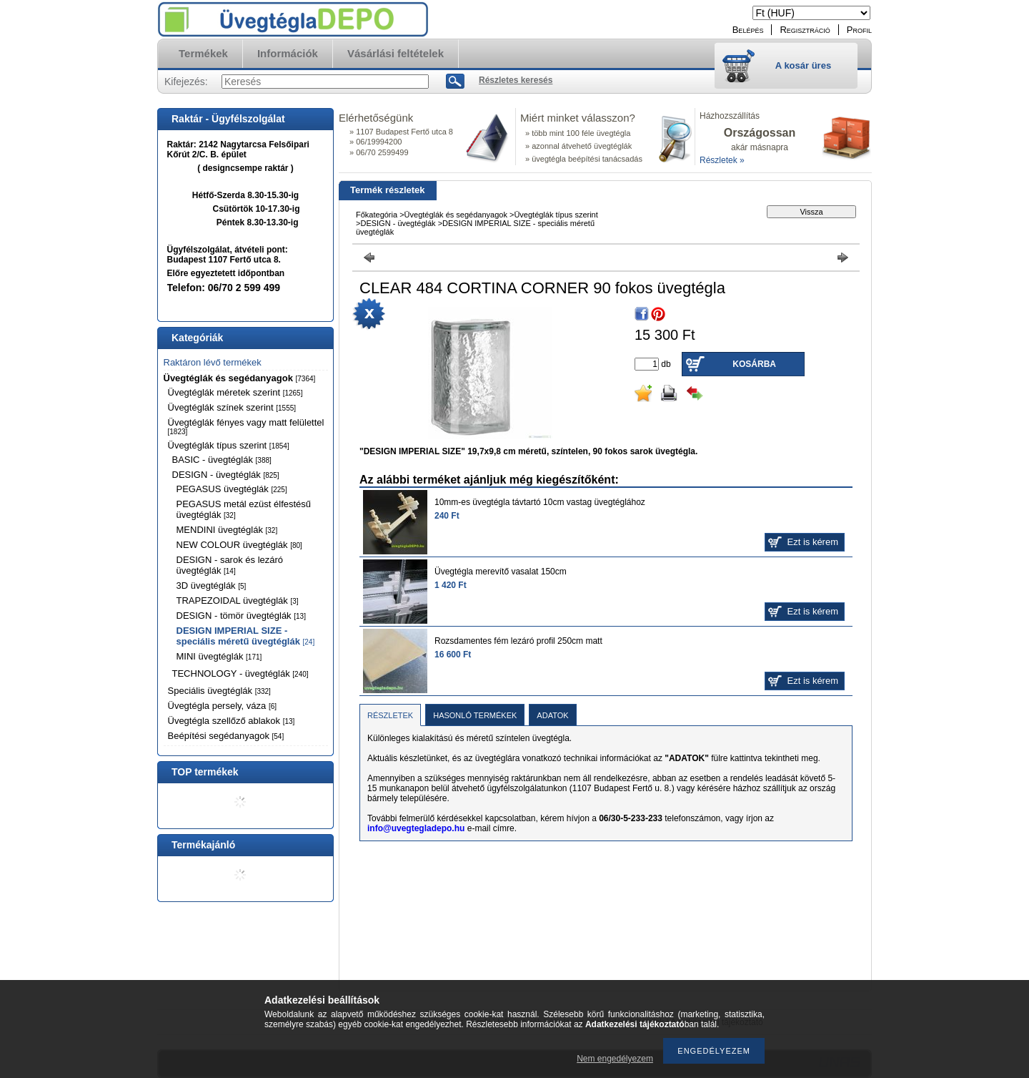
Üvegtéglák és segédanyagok (240, 378)
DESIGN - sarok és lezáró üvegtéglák (230, 565)
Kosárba (754, 364)
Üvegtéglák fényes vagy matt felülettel (246, 426)
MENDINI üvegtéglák (227, 529)
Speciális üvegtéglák (219, 690)
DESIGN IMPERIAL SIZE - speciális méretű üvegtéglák (246, 636)
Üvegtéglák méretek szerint (235, 392)
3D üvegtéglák (212, 585)
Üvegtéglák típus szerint (228, 445)
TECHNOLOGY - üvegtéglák (240, 673)
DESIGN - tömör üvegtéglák (241, 615)
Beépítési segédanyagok (226, 735)
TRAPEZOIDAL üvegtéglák (238, 600)
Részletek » (722, 160)
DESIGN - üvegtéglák (225, 474)
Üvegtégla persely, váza (222, 705)
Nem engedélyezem (615, 1059)
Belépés (748, 29)
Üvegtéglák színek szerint (232, 407)
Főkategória (376, 214)
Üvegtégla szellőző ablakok (231, 720)
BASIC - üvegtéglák (222, 459)
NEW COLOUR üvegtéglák (239, 544)
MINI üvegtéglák (219, 656)
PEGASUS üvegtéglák (232, 489)
